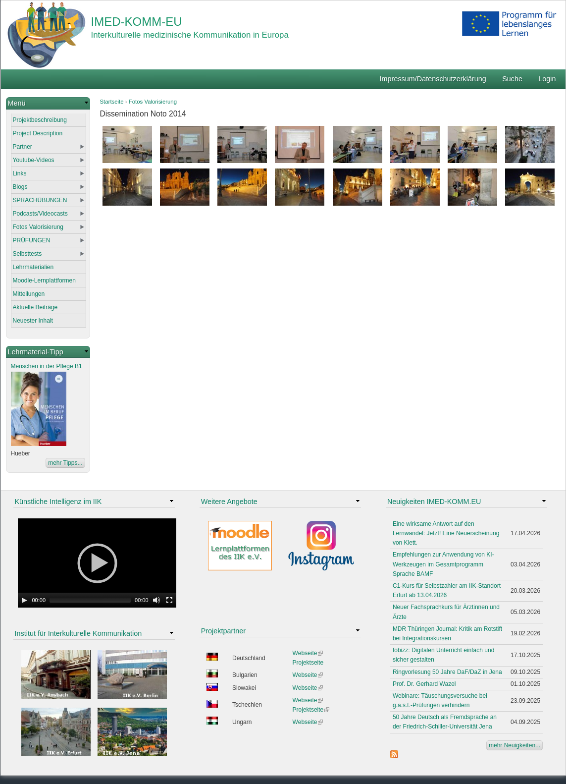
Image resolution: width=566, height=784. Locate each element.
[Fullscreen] (169, 600)
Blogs (20, 186)
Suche (512, 79)
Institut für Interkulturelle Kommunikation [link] (78, 633)
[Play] (24, 600)
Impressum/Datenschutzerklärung (433, 79)
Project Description (38, 133)
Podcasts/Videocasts (40, 213)
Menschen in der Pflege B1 (46, 366)
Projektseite (308, 662)
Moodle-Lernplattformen (44, 280)
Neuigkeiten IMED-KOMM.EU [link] (434, 501)
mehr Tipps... (65, 462)
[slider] (90, 600)
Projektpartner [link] (223, 631)
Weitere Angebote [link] (229, 501)
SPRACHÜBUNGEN (40, 200)
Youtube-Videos (33, 160)
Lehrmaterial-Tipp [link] (35, 352)
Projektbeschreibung (40, 119)
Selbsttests (27, 253)
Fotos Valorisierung (153, 102)
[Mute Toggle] (156, 600)
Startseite (112, 102)
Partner (22, 146)
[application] (97, 563)
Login (547, 79)
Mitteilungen (29, 293)
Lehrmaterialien (33, 267)
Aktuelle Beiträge (35, 307)
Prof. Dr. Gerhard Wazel (424, 683)
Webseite (308, 653)
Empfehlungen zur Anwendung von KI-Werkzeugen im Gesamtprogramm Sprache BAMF (443, 564)
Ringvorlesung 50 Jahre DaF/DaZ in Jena (447, 672)
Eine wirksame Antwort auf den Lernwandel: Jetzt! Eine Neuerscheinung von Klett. (446, 533)
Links (20, 173)
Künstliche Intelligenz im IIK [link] (58, 501)
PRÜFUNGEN (32, 240)
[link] (48, 103)
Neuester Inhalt (33, 320)
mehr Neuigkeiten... (514, 745)
